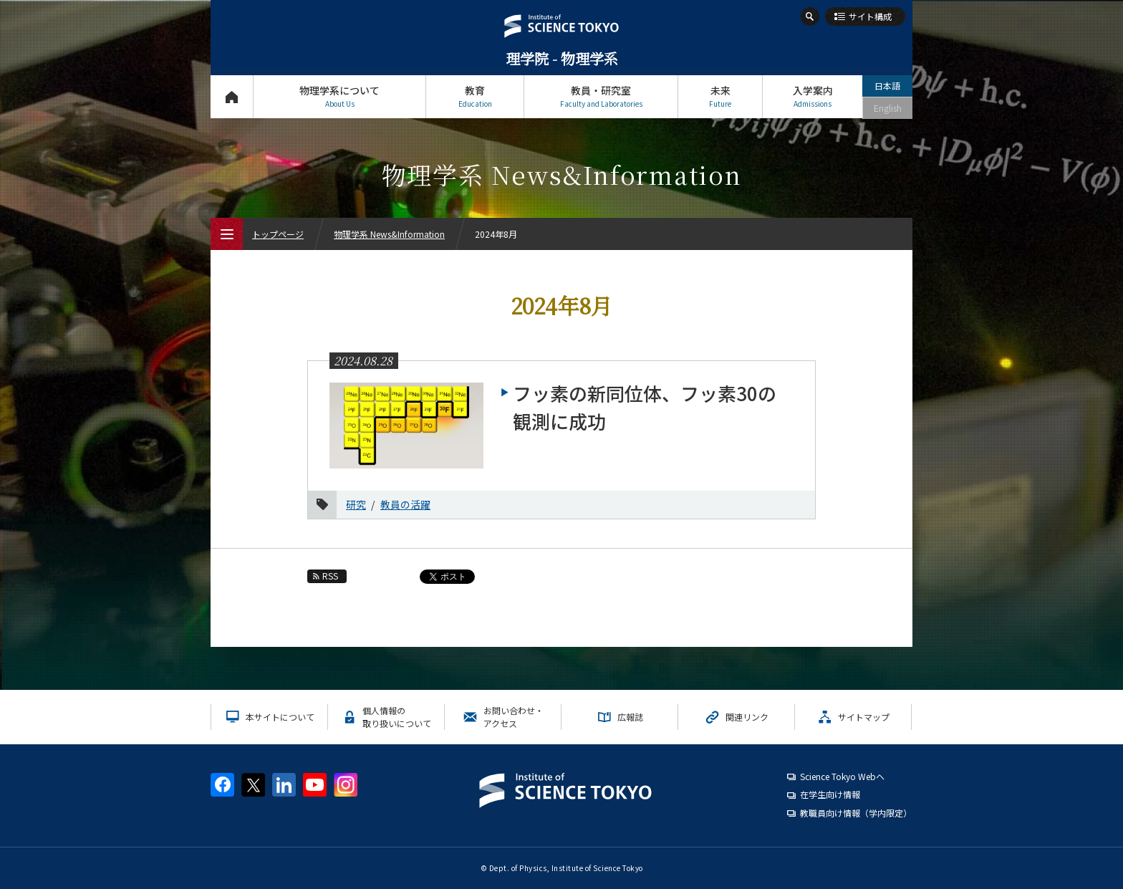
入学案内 (812, 96)
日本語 (887, 86)
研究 (356, 504)
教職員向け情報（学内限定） (856, 813)
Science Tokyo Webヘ (842, 776)
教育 (475, 96)
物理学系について (339, 96)
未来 (720, 96)
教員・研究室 (601, 96)
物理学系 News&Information (389, 234)
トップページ (232, 96)
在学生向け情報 (830, 794)
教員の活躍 (405, 504)
